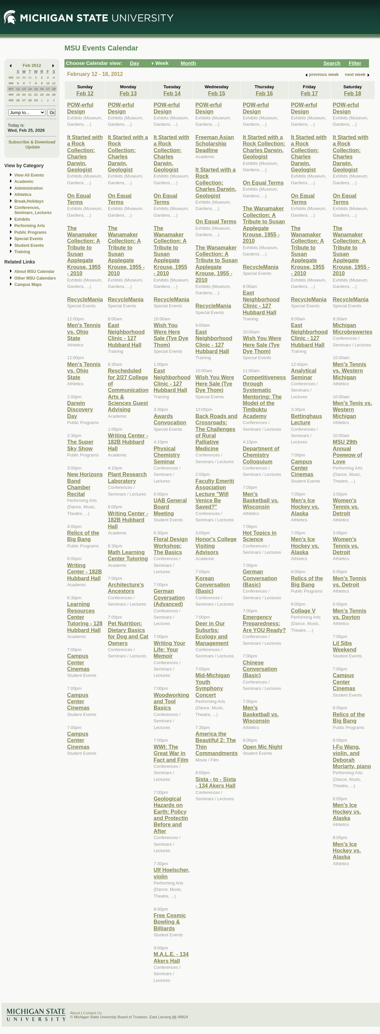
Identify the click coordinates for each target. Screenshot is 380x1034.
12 (18, 89)
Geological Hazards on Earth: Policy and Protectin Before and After (171, 815)
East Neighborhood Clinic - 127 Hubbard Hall (126, 334)
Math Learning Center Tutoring (128, 555)
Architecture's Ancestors (126, 588)
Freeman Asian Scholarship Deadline (214, 143)
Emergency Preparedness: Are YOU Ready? (264, 623)
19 (18, 94)
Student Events (29, 245)
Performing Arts (29, 225)
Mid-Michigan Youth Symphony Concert (212, 685)
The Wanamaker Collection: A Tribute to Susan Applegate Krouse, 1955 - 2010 (216, 263)
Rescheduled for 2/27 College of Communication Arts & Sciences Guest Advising (128, 390)
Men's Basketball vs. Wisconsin (261, 500)
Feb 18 (352, 93)
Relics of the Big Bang (83, 536)
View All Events (29, 175)
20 (24, 94)
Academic (23, 181)
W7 (11, 89)
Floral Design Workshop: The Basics (171, 545)
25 (54, 94)
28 (30, 100)
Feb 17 (309, 93)
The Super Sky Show (80, 445)
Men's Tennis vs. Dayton (350, 614)
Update (32, 146)
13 (24, 89)
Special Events (28, 238)
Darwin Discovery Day (80, 409)
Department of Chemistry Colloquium (261, 454)
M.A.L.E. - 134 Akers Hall (171, 957)
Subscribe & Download (31, 141)
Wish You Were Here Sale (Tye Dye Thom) (171, 334)
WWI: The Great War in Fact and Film (171, 753)
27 (24, 100)
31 (30, 77)
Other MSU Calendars (35, 278)
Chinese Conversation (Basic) (260, 669)
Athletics (22, 194)
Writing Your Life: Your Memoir (169, 649)
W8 (11, 94)
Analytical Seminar (303, 374)
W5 (11, 77)
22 (36, 94)
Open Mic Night (262, 747)
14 (30, 89)
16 (42, 89)
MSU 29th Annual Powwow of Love (347, 451)
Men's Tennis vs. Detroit (350, 581)
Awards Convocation (170, 419)
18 (54, 89)
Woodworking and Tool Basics (171, 701)
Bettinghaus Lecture (306, 419)
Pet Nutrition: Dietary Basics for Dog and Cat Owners (128, 633)
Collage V (303, 611)
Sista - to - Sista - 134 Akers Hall (215, 782)
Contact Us (92, 1013)
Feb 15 (216, 93)
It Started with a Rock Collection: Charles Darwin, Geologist (85, 153)
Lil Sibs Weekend (345, 646)
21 (30, 94)
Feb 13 (128, 93)
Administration (28, 188)
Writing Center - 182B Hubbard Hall (84, 571)
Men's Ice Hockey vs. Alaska (305, 506)
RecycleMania (85, 299)
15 (36, 89)
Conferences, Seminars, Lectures (33, 210)
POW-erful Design (80, 108)
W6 (11, 83)
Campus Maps (28, 284)
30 (24, 77)
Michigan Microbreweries (353, 328)
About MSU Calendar (34, 271)
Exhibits (22, 219)
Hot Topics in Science (259, 536)
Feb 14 (172, 93)
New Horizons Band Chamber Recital (85, 484)
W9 (11, 100)
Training (22, 251)
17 (48, 89)
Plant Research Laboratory (127, 477)
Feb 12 (84, 93)
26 (18, 100)
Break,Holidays (29, 201)
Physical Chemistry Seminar (167, 454)
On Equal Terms (79, 199)
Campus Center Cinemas (78, 662)
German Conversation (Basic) (260, 578)
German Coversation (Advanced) (169, 597)
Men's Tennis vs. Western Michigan (350, 370)
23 (42, 94)
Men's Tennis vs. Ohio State (84, 331)
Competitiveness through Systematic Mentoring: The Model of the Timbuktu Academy (264, 396)
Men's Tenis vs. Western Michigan (352, 409)
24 (48, 94)
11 (54, 83)
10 (48, 83)
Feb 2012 (32, 65)
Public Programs (30, 232)
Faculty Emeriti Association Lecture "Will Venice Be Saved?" (214, 494)
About (75, 1013)
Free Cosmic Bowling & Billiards (170, 921)
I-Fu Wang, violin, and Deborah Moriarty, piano (352, 756)
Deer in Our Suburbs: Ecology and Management (211, 633)
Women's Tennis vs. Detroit (346, 506)
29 (18, 77)
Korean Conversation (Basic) (212, 584)
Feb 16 (264, 93)
